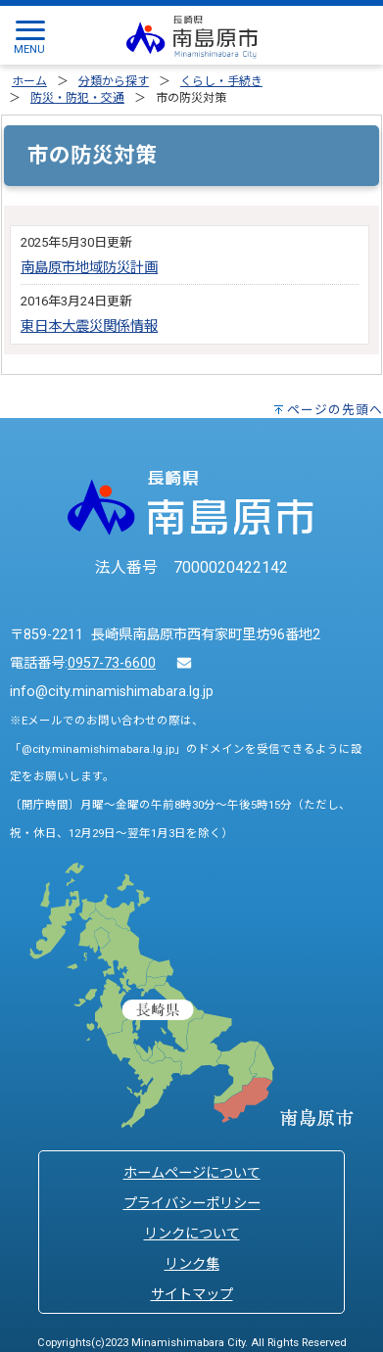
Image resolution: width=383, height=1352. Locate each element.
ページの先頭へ (335, 409)
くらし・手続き (221, 81)
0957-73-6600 (112, 663)
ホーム (29, 81)
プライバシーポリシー (192, 1203)
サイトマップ (192, 1294)
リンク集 (192, 1264)
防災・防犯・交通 (77, 98)
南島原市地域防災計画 (89, 267)
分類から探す (113, 81)
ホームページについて (192, 1173)
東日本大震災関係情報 (89, 326)
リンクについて (192, 1234)
